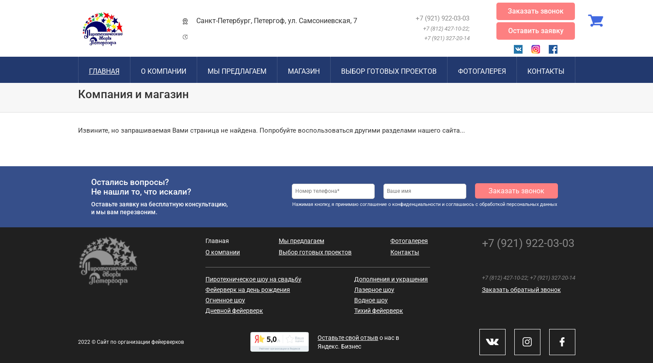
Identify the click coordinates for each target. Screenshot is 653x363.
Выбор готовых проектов (389, 71)
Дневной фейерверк (234, 310)
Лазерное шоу (374, 289)
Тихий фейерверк (378, 310)
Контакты (545, 71)
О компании (163, 71)
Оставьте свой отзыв (348, 337)
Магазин (304, 71)
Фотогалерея (482, 71)
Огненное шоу (225, 300)
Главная (104, 71)
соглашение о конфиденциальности (400, 204)
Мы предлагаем (237, 71)
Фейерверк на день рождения (247, 289)
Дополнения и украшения (391, 279)
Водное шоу (371, 300)
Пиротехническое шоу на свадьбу (253, 279)
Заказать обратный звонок (521, 289)
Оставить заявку (536, 31)
